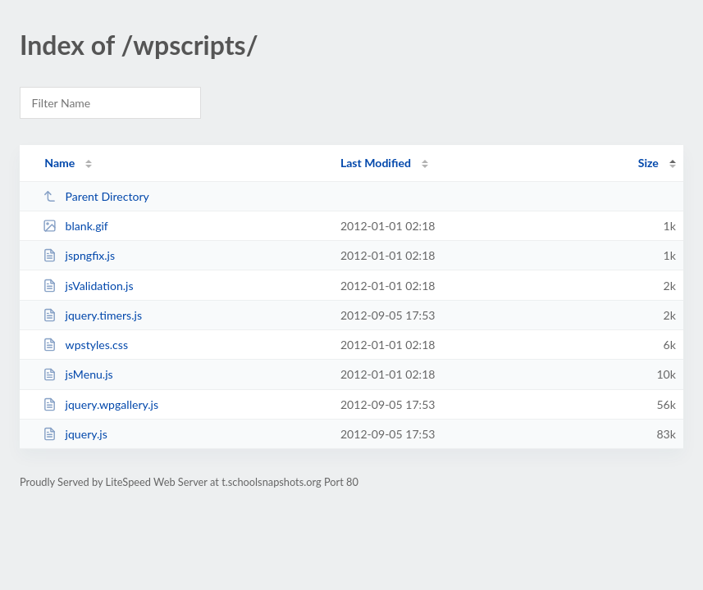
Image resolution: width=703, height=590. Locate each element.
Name (59, 163)
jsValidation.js (88, 286)
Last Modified (375, 163)
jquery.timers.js (92, 315)
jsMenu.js (78, 374)
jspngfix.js (79, 255)
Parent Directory (96, 196)
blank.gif (75, 226)
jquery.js (75, 434)
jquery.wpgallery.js (100, 404)
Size (648, 163)
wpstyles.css (85, 345)
